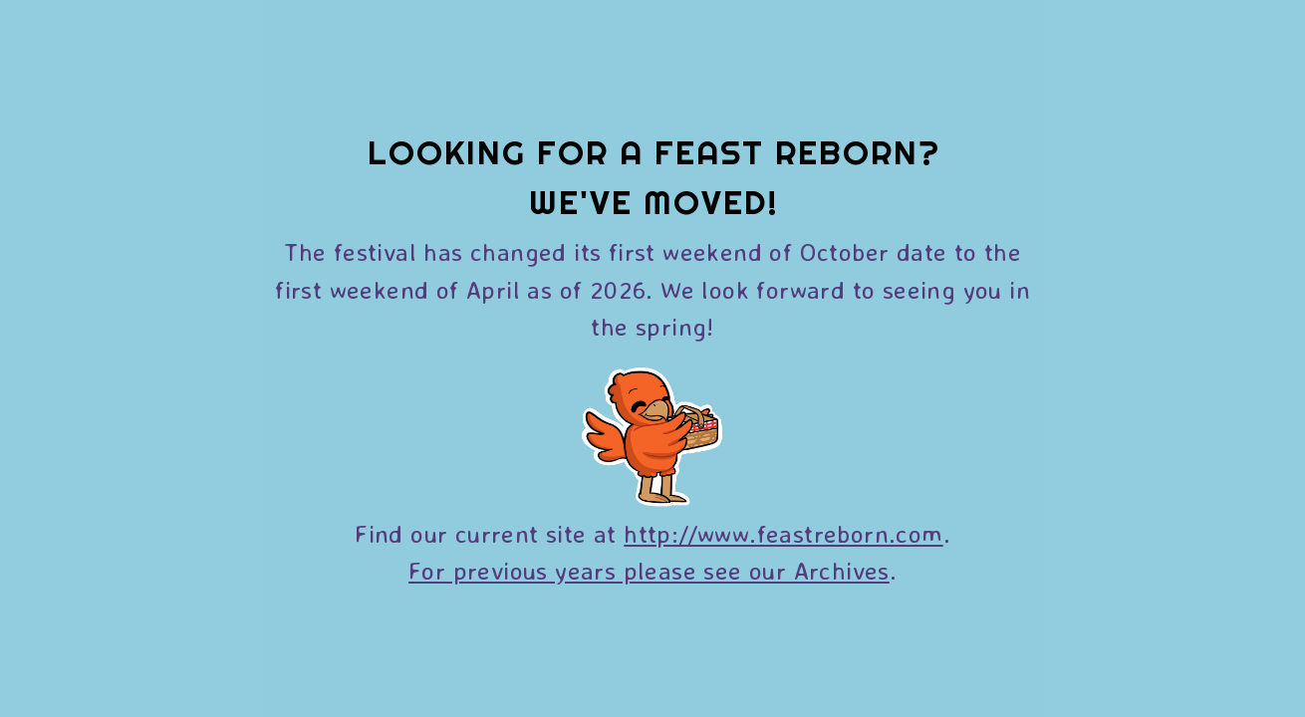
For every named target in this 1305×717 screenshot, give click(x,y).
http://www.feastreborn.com (783, 533)
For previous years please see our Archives (649, 570)
